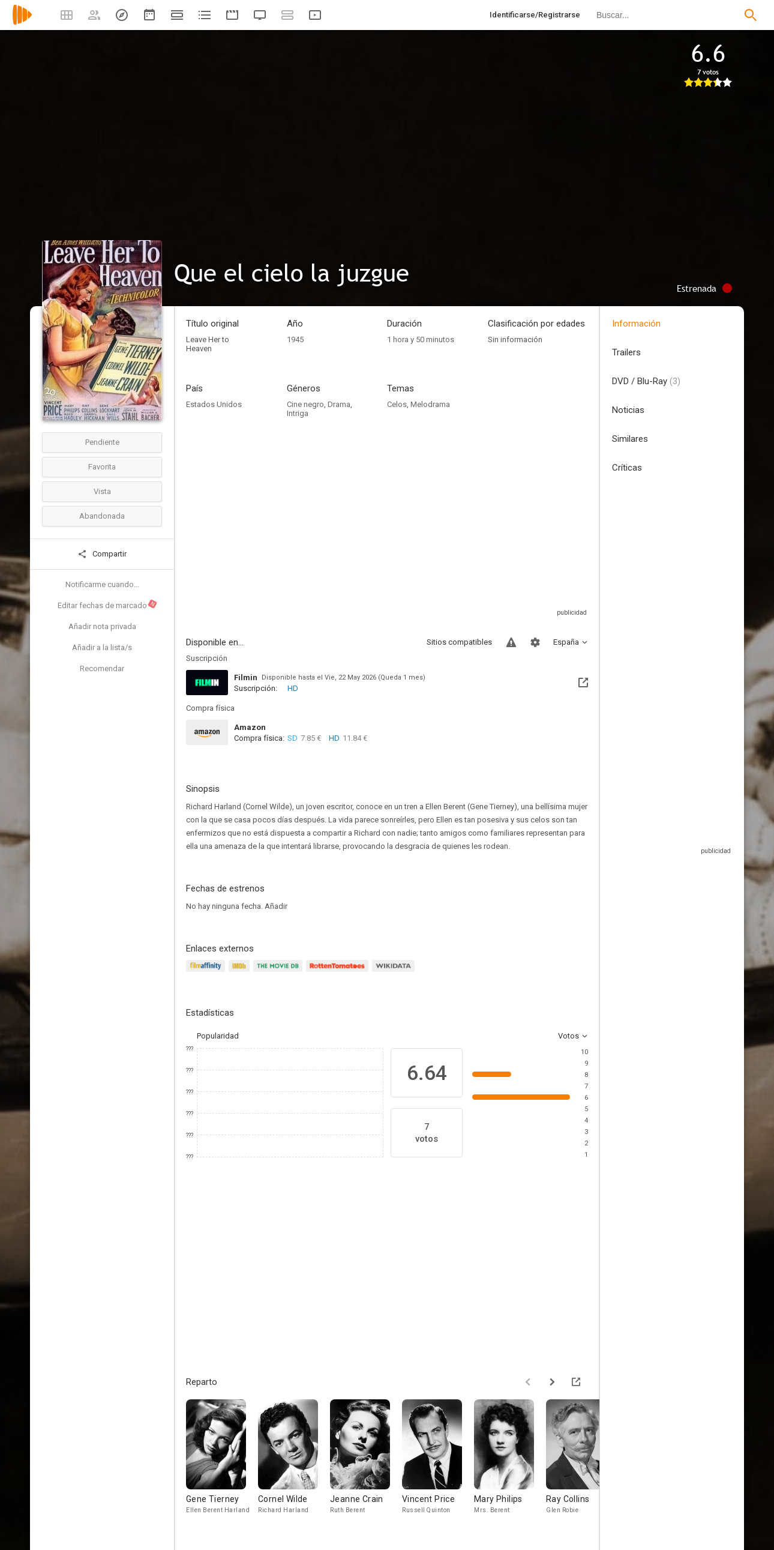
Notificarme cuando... (102, 584)
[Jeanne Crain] (366, 1460)
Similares (630, 438)
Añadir (276, 906)
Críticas (627, 467)
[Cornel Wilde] (294, 1460)
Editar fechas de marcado (108, 604)
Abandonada (102, 515)
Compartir (102, 554)
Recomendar (102, 668)
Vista (102, 491)
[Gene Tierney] (222, 1460)
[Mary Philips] (510, 1460)
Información (636, 323)
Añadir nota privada (102, 626)
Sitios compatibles (459, 642)
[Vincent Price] (438, 1460)
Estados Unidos (214, 404)
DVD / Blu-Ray (646, 381)
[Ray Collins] (582, 1460)
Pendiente (102, 442)
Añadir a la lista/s (102, 647)
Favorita (102, 466)
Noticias (628, 410)
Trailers (626, 352)
